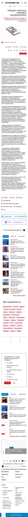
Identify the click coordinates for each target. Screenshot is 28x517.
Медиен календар (7, 508)
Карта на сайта (18, 492)
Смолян (12, 325)
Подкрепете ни (18, 503)
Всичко (3, 479)
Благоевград (7, 306)
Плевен (13, 320)
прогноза (20, 197)
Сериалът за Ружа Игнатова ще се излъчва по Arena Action (17, 432)
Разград (6, 323)
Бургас (15, 306)
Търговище (18, 328)
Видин (19, 309)
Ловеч (5, 317)
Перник (6, 320)
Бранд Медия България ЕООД (18, 498)
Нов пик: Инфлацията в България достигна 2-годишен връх (17, 291)
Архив (14, 382)
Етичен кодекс (6, 497)
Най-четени (13, 236)
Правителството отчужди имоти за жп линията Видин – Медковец (17, 283)
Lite (2, 477)
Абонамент (5, 492)
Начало (10, 6)
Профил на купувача (7, 503)
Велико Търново (9, 309)
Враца (5, 312)
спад (4, 209)
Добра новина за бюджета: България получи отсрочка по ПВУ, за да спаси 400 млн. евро (18, 266)
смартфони (18, 206)
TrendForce (6, 197)
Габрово (12, 312)
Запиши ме (23, 466)
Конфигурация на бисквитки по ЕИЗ (7, 505)
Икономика (5, 471)
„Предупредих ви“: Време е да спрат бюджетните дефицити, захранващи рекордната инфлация (18, 275)
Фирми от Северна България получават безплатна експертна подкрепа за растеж (18, 424)
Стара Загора (7, 328)
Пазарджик (20, 317)
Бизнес (14, 6)
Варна (22, 306)
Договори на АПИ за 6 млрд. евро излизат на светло (18, 257)
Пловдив (20, 320)
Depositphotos (19, 515)
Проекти (18, 477)
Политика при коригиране (18, 495)
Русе (11, 323)
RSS (24, 461)
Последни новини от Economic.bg (18, 436)
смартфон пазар (7, 206)
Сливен (5, 325)
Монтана (12, 317)
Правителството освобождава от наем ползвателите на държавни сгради (15, 451)
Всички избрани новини (19, 295)
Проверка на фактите (7, 490)
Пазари (10, 413)
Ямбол (19, 331)
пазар (13, 197)
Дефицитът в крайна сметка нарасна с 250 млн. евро (18, 242)
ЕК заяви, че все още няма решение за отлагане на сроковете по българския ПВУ (17, 251)
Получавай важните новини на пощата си (14, 463)
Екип (16, 490)
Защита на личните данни (19, 488)
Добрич (18, 312)
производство (7, 200)
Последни (5, 236)
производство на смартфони (11, 203)
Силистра (18, 323)
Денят (10, 397)
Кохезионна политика (13, 420)
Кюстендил (15, 314)
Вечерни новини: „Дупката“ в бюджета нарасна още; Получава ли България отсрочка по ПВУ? (17, 401)
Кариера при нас (6, 501)
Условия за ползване (19, 501)
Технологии (19, 474)
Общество (4, 474)
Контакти (5, 494)
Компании (11, 429)
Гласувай (7, 382)
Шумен (12, 331)
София (19, 325)
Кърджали (6, 314)
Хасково (6, 331)
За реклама (5, 487)
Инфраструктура (14, 255)
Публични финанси (14, 239)
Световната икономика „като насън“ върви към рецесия (17, 415)
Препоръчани (21, 236)
